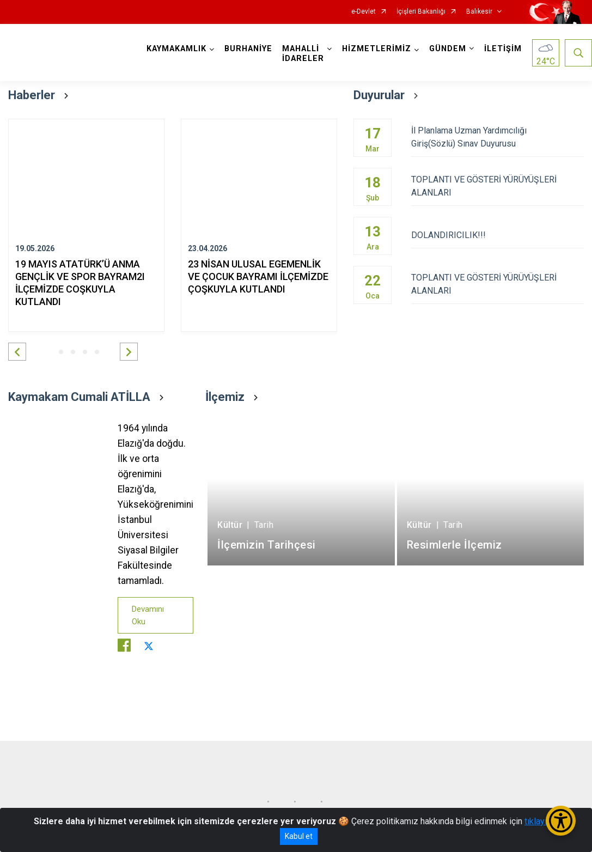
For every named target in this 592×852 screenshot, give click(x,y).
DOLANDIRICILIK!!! (497, 235)
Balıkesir (479, 11)
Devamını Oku (148, 615)
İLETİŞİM (503, 48)
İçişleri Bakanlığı (420, 11)
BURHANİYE (248, 48)
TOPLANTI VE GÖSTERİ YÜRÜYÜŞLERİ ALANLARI (497, 186)
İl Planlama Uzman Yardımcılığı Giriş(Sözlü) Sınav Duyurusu (497, 137)
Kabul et (299, 836)
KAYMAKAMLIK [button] (176, 48)
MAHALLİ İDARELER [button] (303, 53)
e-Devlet (363, 11)
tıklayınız (541, 821)
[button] (17, 352)
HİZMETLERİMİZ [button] (376, 48)
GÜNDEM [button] (447, 48)
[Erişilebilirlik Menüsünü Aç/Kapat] (561, 821)
